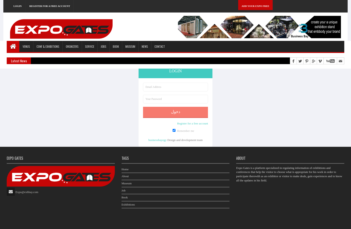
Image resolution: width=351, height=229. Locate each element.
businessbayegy (157, 140)
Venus (26, 46)
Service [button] (89, 46)
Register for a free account (49, 6)
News (145, 46)
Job (124, 190)
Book (125, 197)
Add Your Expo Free (255, 6)
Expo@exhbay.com (26, 192)
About (125, 176)
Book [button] (116, 46)
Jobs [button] (103, 46)
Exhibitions (128, 204)
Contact (159, 46)
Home (125, 169)
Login (17, 6)
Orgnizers (72, 46)
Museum (130, 46)
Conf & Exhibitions (47, 46)
